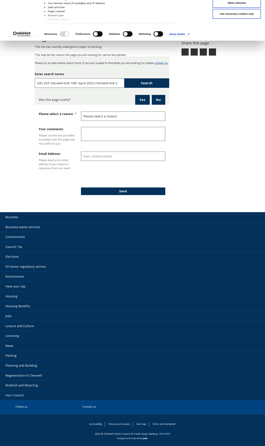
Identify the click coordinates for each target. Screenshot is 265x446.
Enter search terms (49, 74)
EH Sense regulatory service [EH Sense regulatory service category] (25, 266)
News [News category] (9, 346)
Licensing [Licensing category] (12, 336)
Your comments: (51, 129)
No (160, 101)
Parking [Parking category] (11, 355)
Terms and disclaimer (164, 424)
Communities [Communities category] (15, 237)
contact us (161, 63)
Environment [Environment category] (14, 276)
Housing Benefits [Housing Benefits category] (17, 306)
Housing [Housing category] (11, 296)
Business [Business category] (11, 217)
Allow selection (236, 20)
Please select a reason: (60, 113)
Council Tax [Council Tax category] (13, 247)
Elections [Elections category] (12, 256)
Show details (177, 51)
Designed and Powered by (132, 438)
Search (147, 83)
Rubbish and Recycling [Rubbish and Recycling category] (21, 385)
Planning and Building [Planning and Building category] (21, 365)
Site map (141, 424)
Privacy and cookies (119, 424)
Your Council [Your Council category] (14, 395)
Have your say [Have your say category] (15, 286)
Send (123, 191)
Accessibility (95, 424)
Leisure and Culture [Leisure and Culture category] (19, 326)
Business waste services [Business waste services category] (22, 227)
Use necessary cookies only (237, 31)
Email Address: (50, 154)
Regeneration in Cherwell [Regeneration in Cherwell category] (23, 375)
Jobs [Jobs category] (8, 316)
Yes (144, 101)
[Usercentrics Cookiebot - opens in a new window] (22, 51)
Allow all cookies (237, 8)
